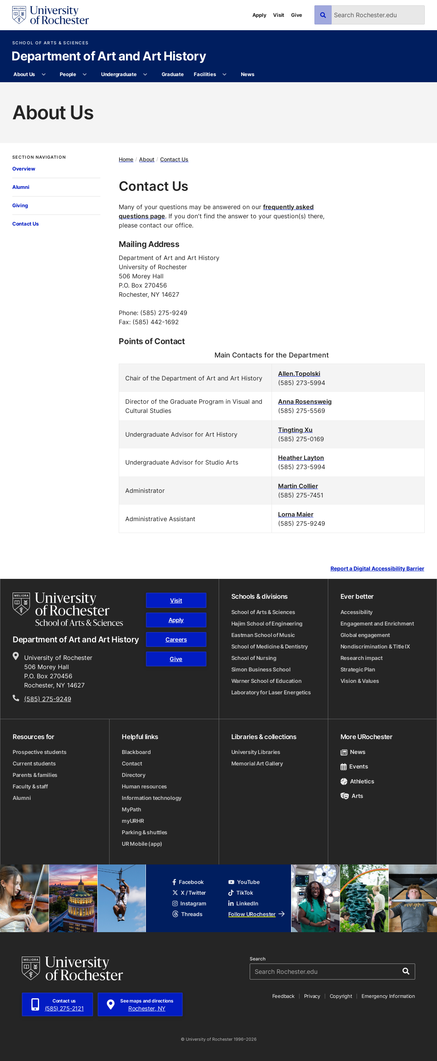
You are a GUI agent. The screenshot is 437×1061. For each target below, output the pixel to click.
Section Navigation (39, 157)
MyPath (131, 809)
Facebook (188, 882)
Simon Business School (261, 669)
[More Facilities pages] (224, 74)
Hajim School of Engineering (267, 623)
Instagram (189, 903)
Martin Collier (298, 486)
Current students (34, 763)
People (68, 74)
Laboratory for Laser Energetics (271, 692)
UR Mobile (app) (142, 843)
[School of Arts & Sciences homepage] (68, 609)
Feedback (283, 996)
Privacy (312, 996)
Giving (20, 205)
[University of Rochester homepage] (50, 15)
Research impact (361, 657)
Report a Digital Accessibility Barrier (377, 568)
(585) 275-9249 (47, 699)
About (146, 159)
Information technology (152, 797)
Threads (187, 914)
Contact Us (25, 223)
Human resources (144, 786)
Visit (278, 14)
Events (354, 766)
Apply (259, 14)
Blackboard (136, 752)
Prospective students (39, 752)
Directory (133, 774)
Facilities (205, 74)
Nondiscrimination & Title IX (375, 646)
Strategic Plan (357, 669)
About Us (24, 74)
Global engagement (365, 635)
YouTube (243, 882)
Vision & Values (359, 680)
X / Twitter (189, 892)
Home (126, 159)
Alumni (20, 187)
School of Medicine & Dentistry (269, 646)
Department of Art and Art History (108, 56)
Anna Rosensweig (305, 401)
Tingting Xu (295, 430)
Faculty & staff (30, 786)
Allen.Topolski (299, 373)
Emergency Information (388, 996)
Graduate (173, 74)
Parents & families (35, 774)
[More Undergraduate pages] (145, 74)
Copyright (341, 996)
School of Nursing (254, 657)
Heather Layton (301, 457)
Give (296, 14)
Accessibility (356, 612)
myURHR (133, 820)
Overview (23, 168)
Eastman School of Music (263, 635)
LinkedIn (243, 903)
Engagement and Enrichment (377, 623)
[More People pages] (85, 74)
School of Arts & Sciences (50, 43)
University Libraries (255, 752)
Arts (351, 796)
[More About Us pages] (43, 74)
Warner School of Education (266, 680)
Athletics (357, 781)
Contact (132, 763)
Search (257, 959)
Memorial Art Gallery (257, 763)
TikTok (240, 892)
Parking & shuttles (144, 832)
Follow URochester (256, 914)
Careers (176, 639)
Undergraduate (119, 74)
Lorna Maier (295, 514)
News (247, 74)
